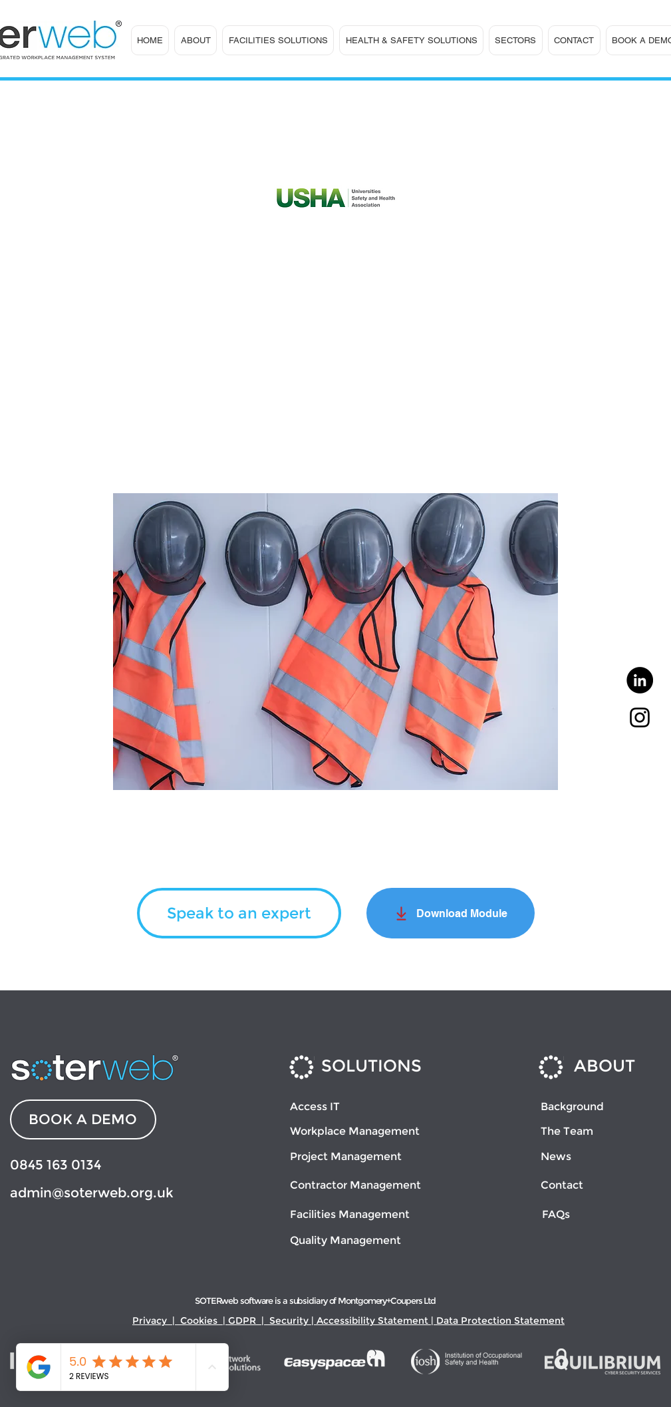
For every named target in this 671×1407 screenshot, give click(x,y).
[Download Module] (450, 913)
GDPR (242, 1320)
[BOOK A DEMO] (83, 1119)
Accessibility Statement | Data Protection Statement (441, 1320)
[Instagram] (639, 717)
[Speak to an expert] (239, 913)
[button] (195, 40)
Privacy (149, 1320)
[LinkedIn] (639, 680)
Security (289, 1320)
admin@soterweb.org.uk (92, 1193)
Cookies (198, 1320)
